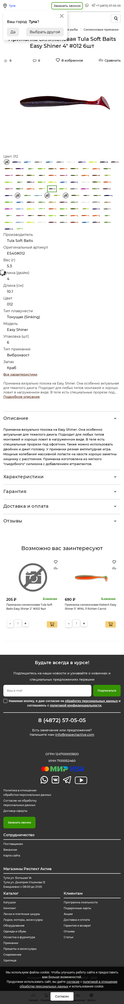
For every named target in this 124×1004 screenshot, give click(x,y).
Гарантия (14, 491)
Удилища (9, 960)
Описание (15, 418)
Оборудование (14, 925)
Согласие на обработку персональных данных (20, 803)
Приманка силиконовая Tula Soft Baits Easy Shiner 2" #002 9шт (29, 606)
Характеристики (23, 476)
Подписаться (107, 690)
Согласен (62, 996)
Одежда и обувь (14, 931)
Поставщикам (13, 844)
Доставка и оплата (26, 506)
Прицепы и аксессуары (20, 948)
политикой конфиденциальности (75, 705)
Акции (68, 914)
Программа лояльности (81, 902)
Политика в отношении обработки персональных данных (27, 792)
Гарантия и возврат (77, 925)
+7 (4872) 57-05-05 (108, 5)
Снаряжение (12, 954)
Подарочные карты (77, 908)
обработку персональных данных (91, 701)
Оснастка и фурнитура (19, 937)
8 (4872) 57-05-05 (62, 720)
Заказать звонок (19, 822)
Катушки (9, 902)
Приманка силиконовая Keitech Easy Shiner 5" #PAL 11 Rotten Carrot (90, 606)
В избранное (72, 60)
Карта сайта (11, 855)
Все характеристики (20, 374)
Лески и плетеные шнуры (21, 914)
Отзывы (12, 521)
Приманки (10, 943)
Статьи (68, 937)
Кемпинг (9, 908)
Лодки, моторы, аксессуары (23, 919)
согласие (73, 981)
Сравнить (113, 60)
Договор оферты (15, 811)
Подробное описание (21, 397)
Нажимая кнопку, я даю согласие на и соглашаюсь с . (64, 703)
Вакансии (10, 849)
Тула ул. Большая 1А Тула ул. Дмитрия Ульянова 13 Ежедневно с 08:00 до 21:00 (24, 882)
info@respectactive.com (74, 735)
